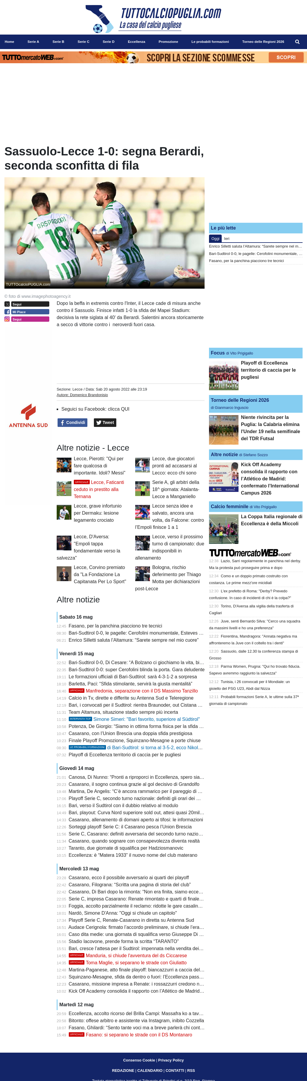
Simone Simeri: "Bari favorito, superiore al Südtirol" (134, 719)
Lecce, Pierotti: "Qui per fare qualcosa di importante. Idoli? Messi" (99, 465)
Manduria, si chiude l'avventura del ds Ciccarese (128, 955)
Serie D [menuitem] (109, 41)
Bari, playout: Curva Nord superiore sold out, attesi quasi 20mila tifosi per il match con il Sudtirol (169, 812)
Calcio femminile (229, 506)
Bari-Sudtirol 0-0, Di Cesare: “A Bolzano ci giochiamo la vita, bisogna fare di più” (152, 662)
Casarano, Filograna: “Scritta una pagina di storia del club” (130, 884)
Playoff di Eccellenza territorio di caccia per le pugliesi (125, 754)
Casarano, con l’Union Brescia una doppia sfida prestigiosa (130, 733)
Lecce (77, 389)
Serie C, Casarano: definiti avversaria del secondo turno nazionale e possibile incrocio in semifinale (172, 833)
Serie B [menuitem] (58, 41)
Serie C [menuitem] (83, 41)
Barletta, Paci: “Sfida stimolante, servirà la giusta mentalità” (130, 683)
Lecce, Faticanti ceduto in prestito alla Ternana (99, 489)
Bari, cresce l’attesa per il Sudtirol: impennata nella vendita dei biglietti (142, 948)
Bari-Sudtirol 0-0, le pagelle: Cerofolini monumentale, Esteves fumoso (142, 632)
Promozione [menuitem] (168, 41)
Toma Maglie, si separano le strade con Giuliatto (128, 962)
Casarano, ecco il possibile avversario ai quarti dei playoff (129, 877)
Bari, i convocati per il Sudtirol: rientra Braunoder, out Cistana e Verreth (143, 705)
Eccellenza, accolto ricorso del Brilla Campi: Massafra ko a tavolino (139, 1013)
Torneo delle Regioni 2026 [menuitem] (263, 41)
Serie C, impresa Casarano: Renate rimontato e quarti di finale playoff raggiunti (151, 898)
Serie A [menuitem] (33, 41)
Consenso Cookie (139, 1060)
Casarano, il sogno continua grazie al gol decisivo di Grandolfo (134, 784)
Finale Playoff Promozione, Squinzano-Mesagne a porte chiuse (135, 740)
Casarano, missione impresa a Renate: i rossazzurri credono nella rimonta (146, 983)
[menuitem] (297, 42)
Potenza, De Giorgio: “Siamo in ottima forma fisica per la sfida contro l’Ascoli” (149, 726)
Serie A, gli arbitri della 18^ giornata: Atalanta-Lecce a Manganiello (176, 489)
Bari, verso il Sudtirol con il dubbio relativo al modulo (123, 805)
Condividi (72, 422)
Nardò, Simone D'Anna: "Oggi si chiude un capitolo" (123, 913)
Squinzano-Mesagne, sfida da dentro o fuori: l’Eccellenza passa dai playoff (147, 976)
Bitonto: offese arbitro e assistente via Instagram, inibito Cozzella (136, 1020)
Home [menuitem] (9, 41)
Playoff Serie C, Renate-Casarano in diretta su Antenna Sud (131, 920)
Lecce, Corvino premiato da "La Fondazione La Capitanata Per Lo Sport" (100, 574)
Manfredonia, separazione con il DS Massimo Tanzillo (133, 690)
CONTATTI (175, 1070)
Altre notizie (224, 454)
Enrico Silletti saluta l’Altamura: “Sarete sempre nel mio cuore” (134, 640)
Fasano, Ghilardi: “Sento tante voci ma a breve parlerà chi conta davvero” (145, 1027)
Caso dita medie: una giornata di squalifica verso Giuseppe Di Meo (138, 934)
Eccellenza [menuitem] (136, 41)
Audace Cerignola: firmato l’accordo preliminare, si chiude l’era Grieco (141, 927)
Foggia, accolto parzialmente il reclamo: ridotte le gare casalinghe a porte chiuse (153, 905)
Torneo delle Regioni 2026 (240, 400)
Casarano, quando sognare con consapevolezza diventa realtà (134, 840)
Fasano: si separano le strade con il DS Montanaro (130, 1034)
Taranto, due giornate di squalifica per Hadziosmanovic (125, 848)
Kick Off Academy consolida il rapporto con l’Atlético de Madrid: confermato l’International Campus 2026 (177, 991)
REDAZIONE (123, 1070)
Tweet (105, 422)
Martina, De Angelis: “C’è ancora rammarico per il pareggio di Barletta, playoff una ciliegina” (164, 791)
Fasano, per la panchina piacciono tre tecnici (115, 625)
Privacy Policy (171, 1060)
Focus (218, 352)
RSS (191, 1070)
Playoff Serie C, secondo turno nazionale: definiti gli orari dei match (139, 798)
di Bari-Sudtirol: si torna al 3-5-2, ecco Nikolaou (137, 747)
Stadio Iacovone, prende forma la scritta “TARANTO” (124, 941)
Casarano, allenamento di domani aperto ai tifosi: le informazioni (136, 819)
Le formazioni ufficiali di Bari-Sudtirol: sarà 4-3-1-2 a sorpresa (133, 676)
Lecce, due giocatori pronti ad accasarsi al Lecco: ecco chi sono (174, 465)
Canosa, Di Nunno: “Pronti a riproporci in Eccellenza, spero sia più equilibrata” (150, 777)
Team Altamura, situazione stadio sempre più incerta (123, 712)
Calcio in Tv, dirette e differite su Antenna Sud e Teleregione (131, 697)
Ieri (226, 238)
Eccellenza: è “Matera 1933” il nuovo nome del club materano (133, 855)
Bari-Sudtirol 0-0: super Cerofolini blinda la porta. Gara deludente (137, 669)
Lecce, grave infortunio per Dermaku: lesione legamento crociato (98, 513)
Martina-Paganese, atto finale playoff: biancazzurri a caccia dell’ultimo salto (147, 969)
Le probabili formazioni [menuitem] (210, 41)
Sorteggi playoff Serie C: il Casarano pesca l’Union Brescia (130, 826)
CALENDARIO (149, 1070)
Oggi (215, 238)
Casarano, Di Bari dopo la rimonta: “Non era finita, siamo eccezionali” (141, 891)
